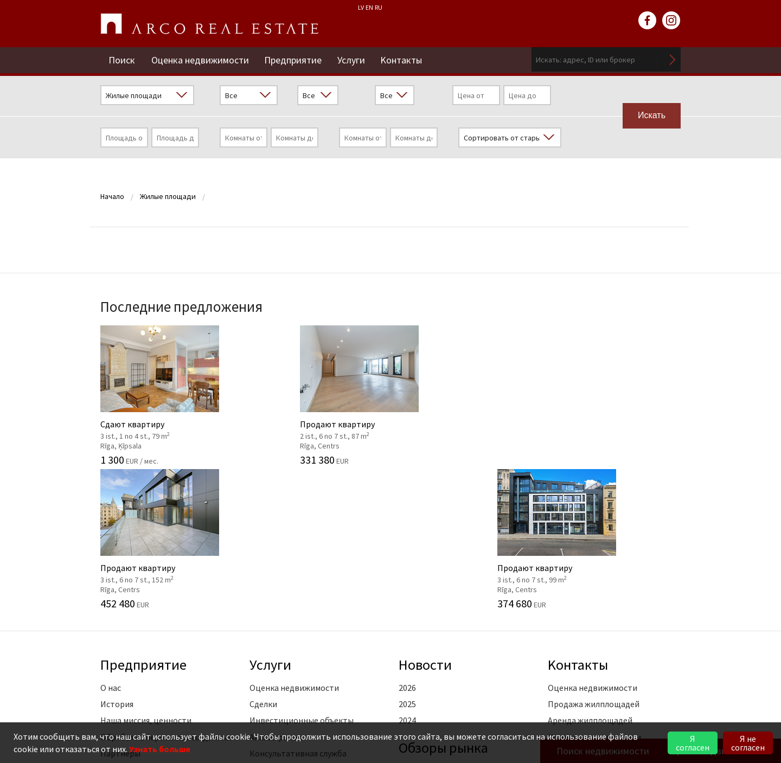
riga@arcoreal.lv (370, 719)
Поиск (121, 59)
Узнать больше (159, 748)
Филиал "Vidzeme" (582, 608)
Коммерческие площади (594, 591)
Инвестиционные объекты (301, 575)
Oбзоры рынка (444, 602)
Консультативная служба (298, 608)
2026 (407, 542)
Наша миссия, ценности (145, 575)
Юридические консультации (304, 641)
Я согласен (692, 743)
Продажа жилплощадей (593, 559)
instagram (671, 20)
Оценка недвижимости (200, 59)
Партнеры (120, 608)
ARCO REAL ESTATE (209, 24)
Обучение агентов (284, 657)
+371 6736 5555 (373, 706)
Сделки (263, 559)
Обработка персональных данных (166, 591)
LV (361, 7)
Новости (426, 519)
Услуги (353, 59)
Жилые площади (168, 196)
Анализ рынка (276, 591)
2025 (407, 559)
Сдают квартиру (166, 394)
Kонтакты (404, 59)
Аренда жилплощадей (590, 575)
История (116, 559)
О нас (110, 542)
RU (378, 7)
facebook (647, 20)
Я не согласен (748, 743)
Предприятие (294, 59)
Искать (672, 59)
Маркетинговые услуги (293, 624)
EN (369, 7)
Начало (112, 196)
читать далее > (651, 624)
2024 (407, 575)
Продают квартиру (315, 394)
